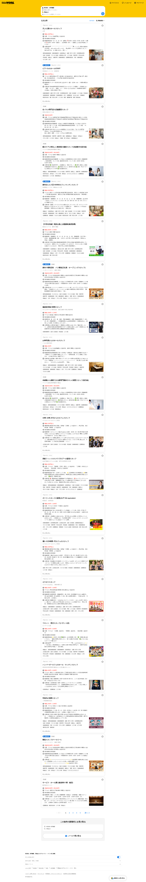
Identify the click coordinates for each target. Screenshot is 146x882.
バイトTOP (28, 868)
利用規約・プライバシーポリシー (53, 873)
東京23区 (41, 868)
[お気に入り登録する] (102, 25)
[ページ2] (69, 812)
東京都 (35, 868)
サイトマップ (41, 873)
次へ (86, 813)
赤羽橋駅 (53, 868)
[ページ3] (73, 812)
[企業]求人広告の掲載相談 (69, 873)
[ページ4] (76, 812)
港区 (47, 868)
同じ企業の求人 (46, 101)
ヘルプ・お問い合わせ (30, 873)
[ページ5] (80, 812)
